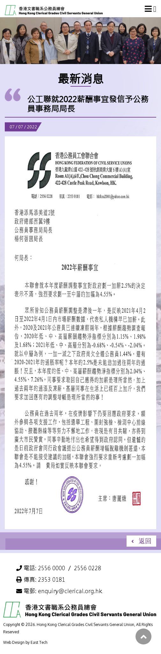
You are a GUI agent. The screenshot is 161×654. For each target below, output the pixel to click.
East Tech (39, 642)
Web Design (14, 642)
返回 (145, 540)
